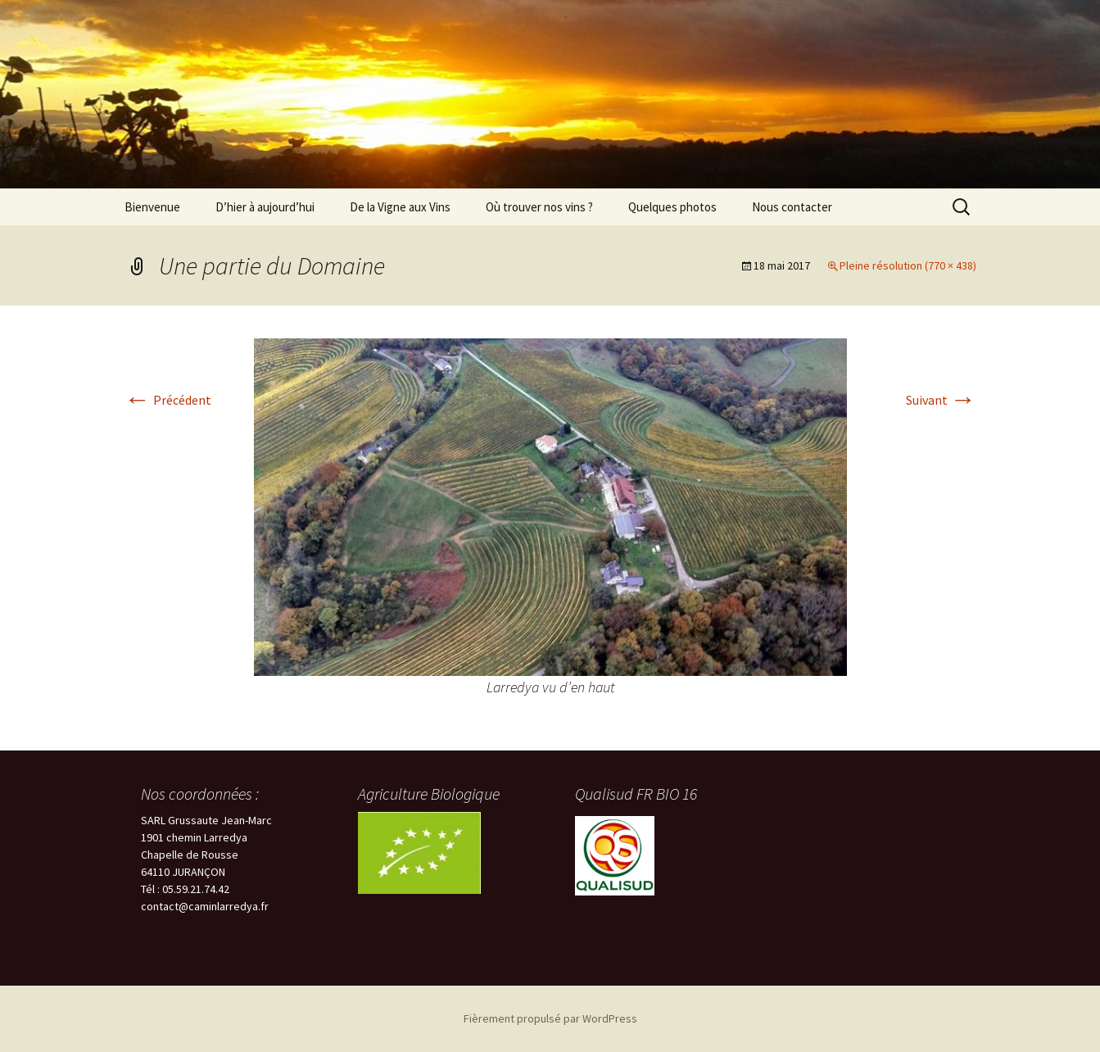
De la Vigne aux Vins (400, 207)
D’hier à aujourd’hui (265, 207)
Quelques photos (672, 207)
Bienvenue (152, 207)
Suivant (941, 400)
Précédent (167, 400)
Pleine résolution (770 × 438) (908, 265)
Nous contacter (792, 207)
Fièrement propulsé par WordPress (550, 1018)
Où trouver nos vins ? (539, 207)
